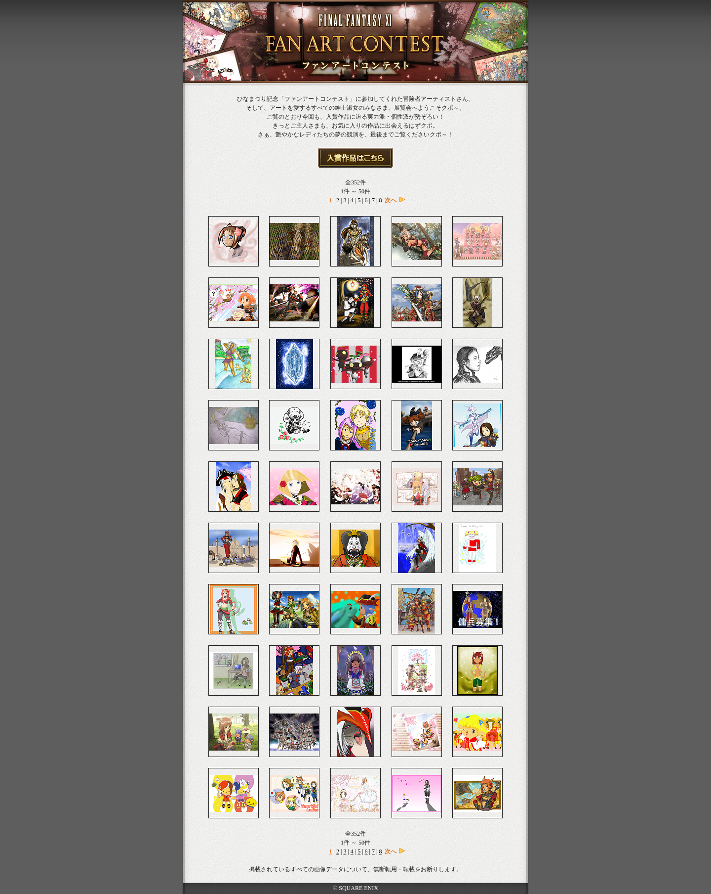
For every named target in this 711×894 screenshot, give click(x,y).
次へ (390, 200)
